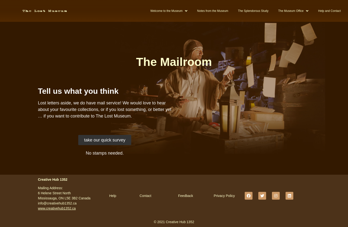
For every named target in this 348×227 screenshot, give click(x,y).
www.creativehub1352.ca (57, 208)
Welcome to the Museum (169, 11)
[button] (104, 140)
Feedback (185, 196)
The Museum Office (293, 11)
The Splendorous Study (253, 11)
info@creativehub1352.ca (57, 203)
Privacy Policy (224, 196)
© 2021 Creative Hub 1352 (174, 222)
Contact (145, 196)
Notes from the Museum (212, 11)
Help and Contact (329, 11)
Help (112, 196)
